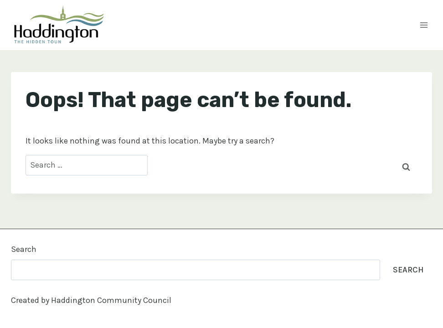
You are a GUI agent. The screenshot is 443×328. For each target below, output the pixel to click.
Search (23, 249)
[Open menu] (423, 25)
